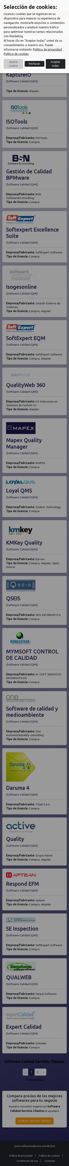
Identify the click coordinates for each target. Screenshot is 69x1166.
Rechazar (34, 63)
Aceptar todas (55, 63)
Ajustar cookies (13, 63)
